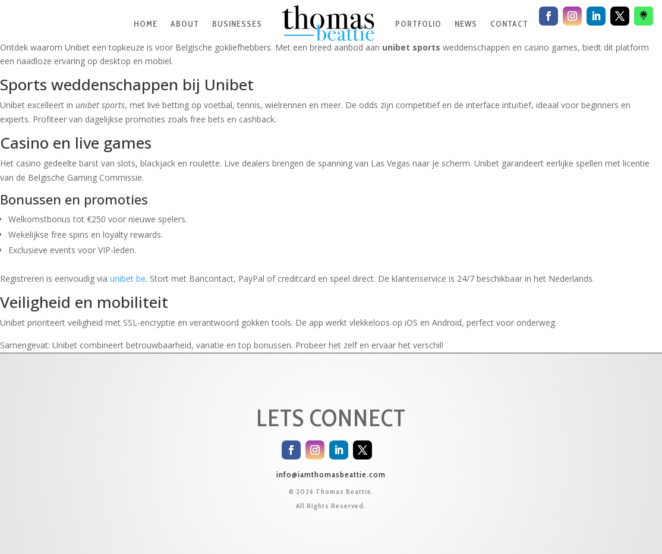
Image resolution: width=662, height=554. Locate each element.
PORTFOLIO (418, 23)
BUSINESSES (237, 23)
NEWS (466, 23)
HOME (145, 23)
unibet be (128, 278)
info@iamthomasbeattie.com (331, 474)
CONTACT (509, 23)
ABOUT (185, 23)
